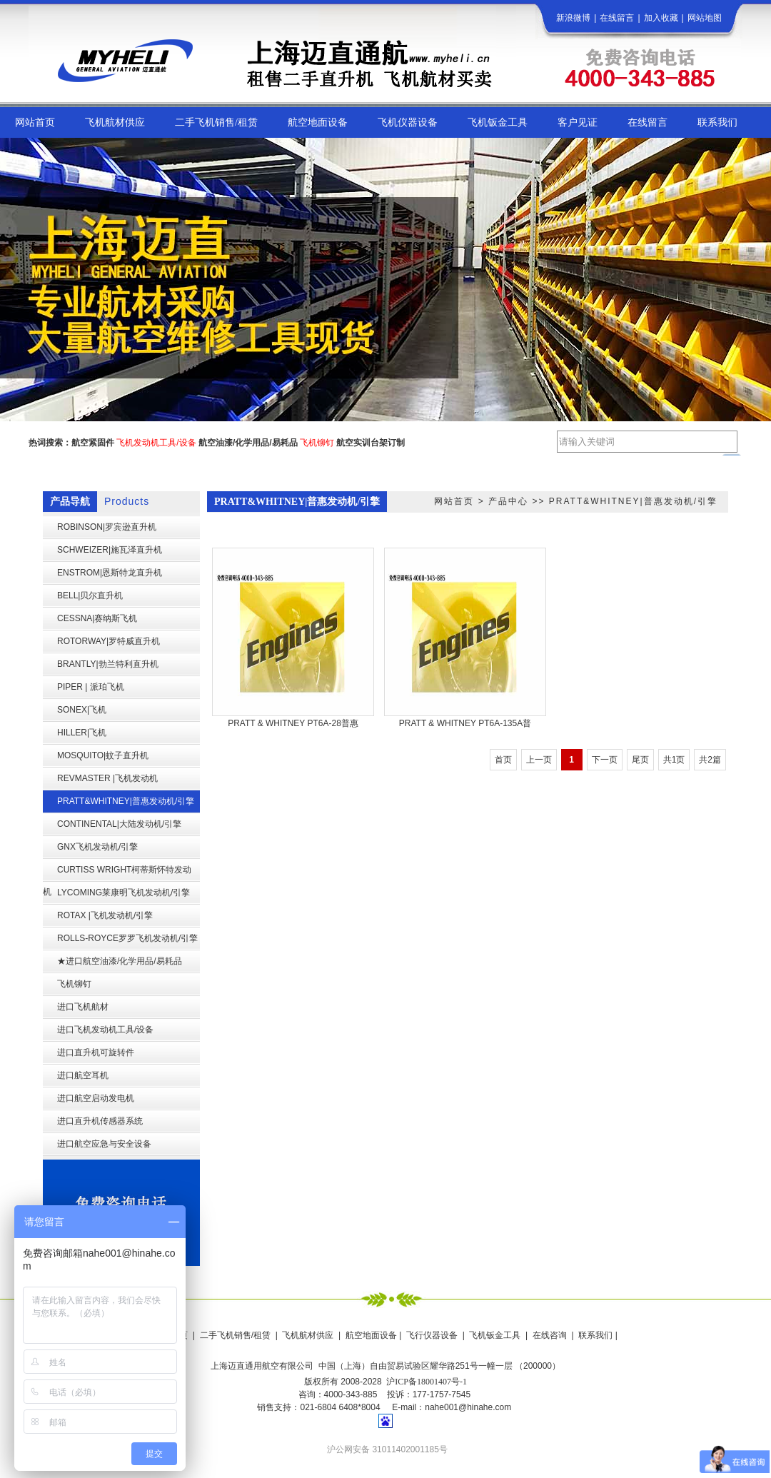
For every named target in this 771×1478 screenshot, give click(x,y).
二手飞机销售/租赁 (235, 1335)
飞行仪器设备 (432, 1335)
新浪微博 (573, 18)
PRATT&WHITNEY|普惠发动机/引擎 (633, 501)
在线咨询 (550, 1335)
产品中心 (508, 501)
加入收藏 (661, 18)
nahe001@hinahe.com (468, 1407)
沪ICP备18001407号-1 (426, 1382)
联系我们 (595, 1335)
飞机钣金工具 (494, 1335)
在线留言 (617, 18)
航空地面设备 (371, 1335)
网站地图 (704, 18)
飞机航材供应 (307, 1335)
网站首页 (454, 501)
